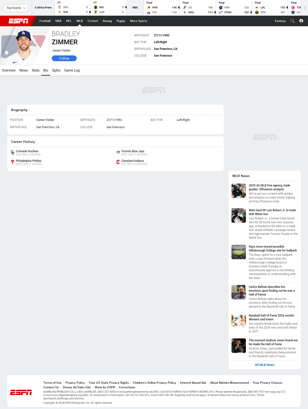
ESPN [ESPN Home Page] (18, 21)
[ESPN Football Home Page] (45, 21)
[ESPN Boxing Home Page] (107, 21)
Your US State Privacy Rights (109, 382)
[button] (293, 21)
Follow (64, 58)
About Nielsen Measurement (229, 382)
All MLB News (264, 365)
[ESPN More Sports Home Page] (138, 21)
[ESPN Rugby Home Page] (121, 21)
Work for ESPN (105, 387)
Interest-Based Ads (193, 382)
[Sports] (16, 8)
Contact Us (51, 387)
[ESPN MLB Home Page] (80, 21)
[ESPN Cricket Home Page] (93, 21)
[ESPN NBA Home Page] (58, 21)
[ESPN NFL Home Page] (69, 21)
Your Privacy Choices (267, 382)
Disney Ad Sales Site (77, 387)
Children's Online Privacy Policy (154, 382)
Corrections (127, 387)
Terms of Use (52, 382)
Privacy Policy (75, 382)
